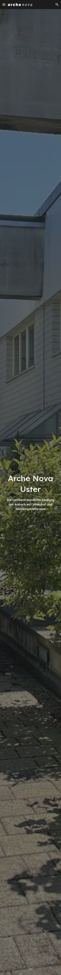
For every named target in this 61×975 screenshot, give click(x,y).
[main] (30, 492)
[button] (4, 4)
